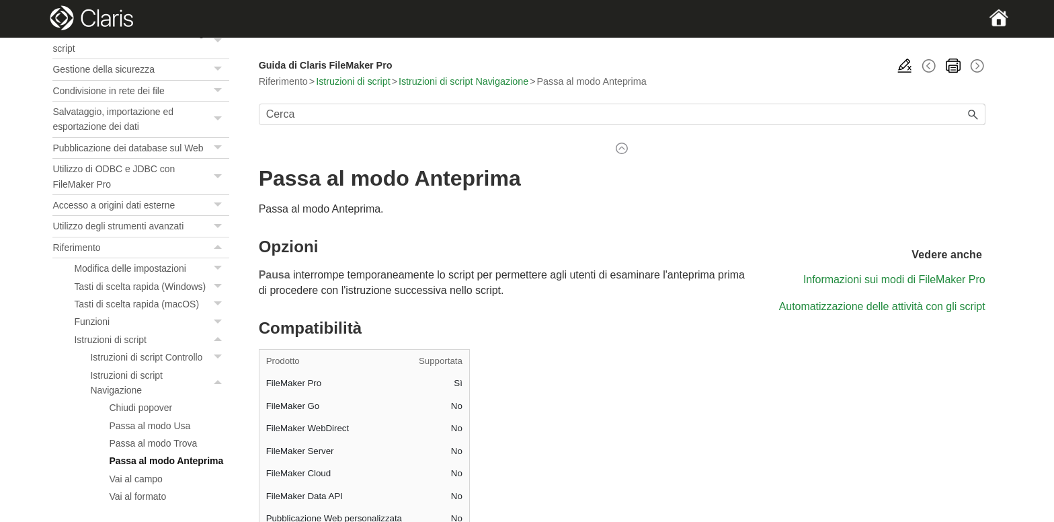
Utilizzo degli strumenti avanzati (140, 226)
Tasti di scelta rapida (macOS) (151, 304)
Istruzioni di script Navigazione (159, 383)
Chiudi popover (140, 407)
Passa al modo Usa (149, 425)
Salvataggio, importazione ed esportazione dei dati (140, 119)
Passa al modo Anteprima (166, 460)
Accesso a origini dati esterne (140, 205)
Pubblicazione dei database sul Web (140, 148)
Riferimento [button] (140, 247)
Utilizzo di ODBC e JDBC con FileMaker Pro (140, 176)
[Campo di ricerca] (622, 114)
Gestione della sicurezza (140, 69)
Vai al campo (135, 479)
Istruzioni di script (151, 339)
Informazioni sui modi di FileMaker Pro (894, 279)
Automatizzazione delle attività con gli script (140, 41)
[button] (219, 41)
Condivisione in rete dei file (140, 91)
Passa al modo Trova (153, 443)
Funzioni (151, 321)
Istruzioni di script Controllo (159, 357)
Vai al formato (137, 496)
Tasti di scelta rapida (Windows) (151, 286)
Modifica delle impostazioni (151, 268)
